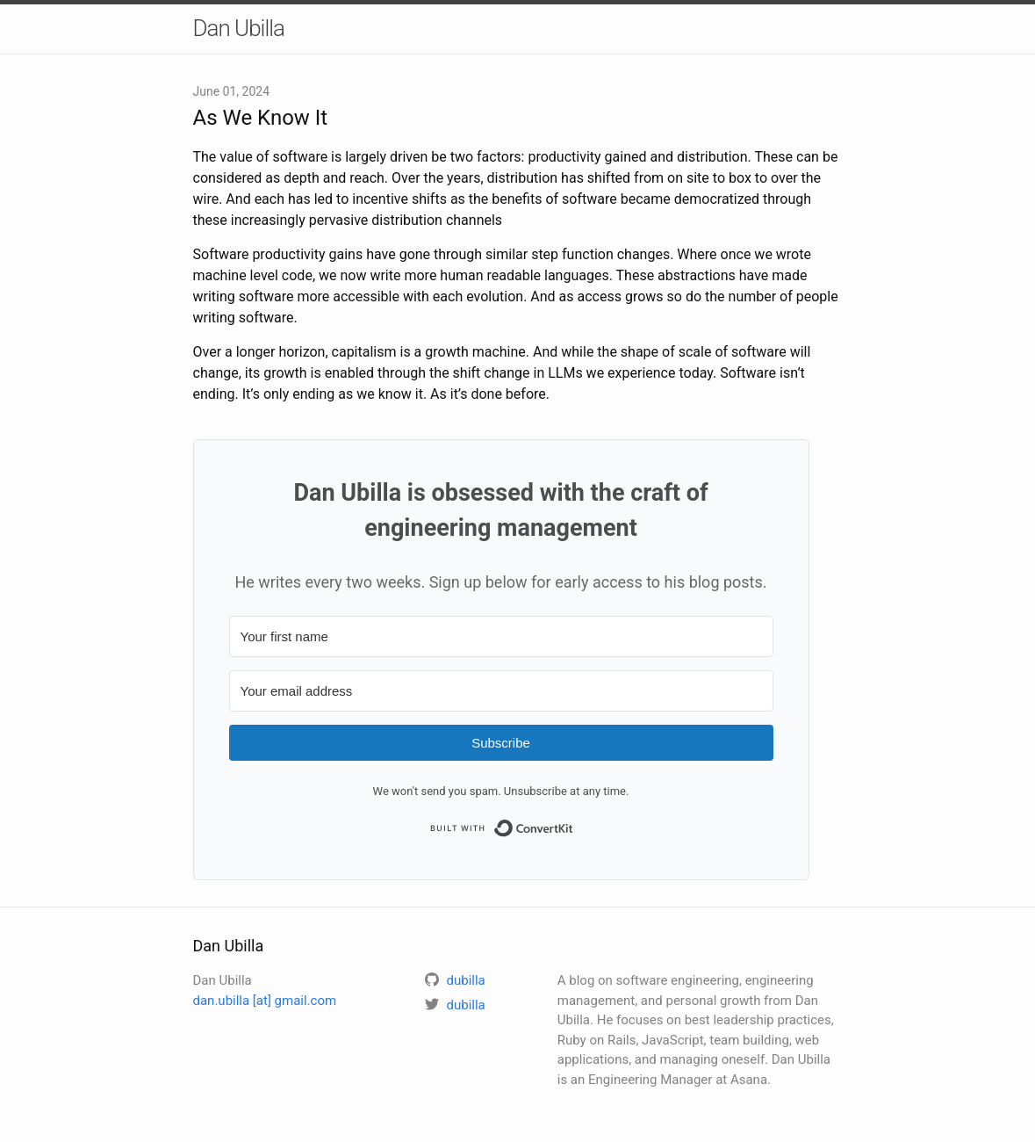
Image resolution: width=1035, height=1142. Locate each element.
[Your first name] (501, 636)
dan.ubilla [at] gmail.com (265, 1000)
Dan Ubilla (239, 28)
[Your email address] (501, 691)
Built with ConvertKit (573, 823)
